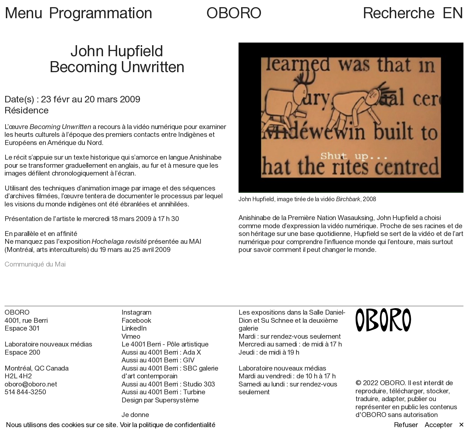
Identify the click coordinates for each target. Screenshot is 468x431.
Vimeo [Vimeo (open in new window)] (131, 336)
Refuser (406, 424)
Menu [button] (25, 12)
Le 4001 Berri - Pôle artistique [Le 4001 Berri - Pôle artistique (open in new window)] (165, 344)
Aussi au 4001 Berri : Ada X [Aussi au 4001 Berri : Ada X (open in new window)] (161, 352)
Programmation (100, 12)
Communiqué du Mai (35, 264)
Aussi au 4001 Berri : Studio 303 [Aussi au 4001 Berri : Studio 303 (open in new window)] (168, 384)
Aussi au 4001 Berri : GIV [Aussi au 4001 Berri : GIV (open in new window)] (158, 360)
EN (452, 12)
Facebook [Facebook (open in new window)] (136, 320)
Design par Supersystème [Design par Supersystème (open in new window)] (160, 400)
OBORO (234, 12)
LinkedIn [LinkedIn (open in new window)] (134, 328)
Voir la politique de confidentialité (167, 424)
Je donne (135, 414)
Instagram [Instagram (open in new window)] (136, 312)
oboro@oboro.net (31, 384)
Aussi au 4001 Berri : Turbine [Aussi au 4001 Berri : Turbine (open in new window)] (163, 392)
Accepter (438, 424)
